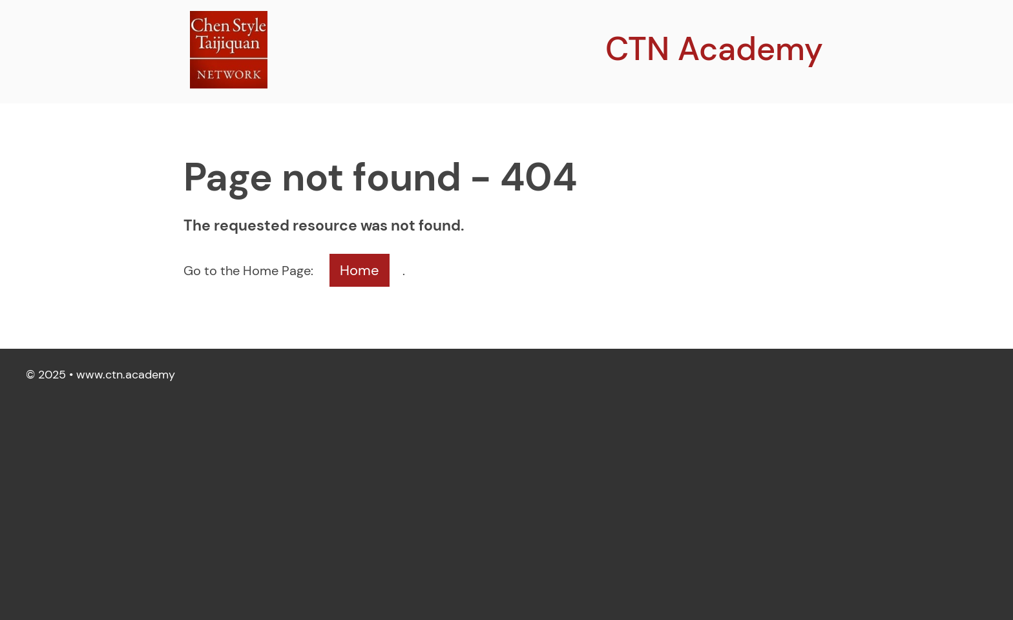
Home (359, 270)
